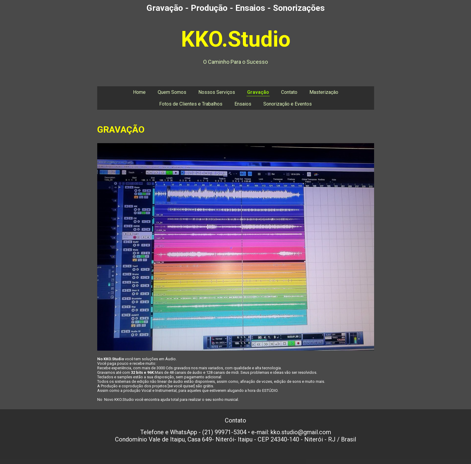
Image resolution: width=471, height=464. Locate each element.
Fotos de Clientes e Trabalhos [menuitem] (190, 104)
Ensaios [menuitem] (242, 104)
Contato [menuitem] (289, 92)
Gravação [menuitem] (258, 92)
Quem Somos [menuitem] (172, 92)
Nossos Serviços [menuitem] (216, 92)
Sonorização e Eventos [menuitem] (287, 104)
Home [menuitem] (139, 92)
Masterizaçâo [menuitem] (323, 92)
